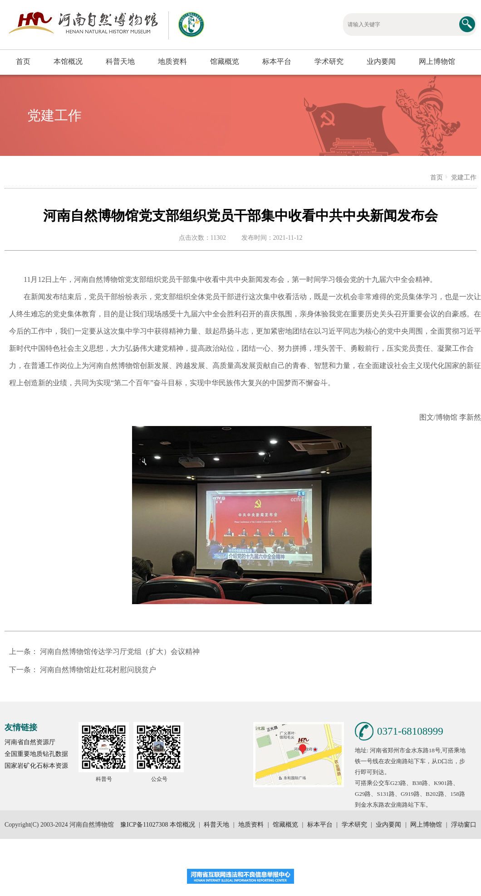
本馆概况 (68, 61)
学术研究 (329, 61)
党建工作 (463, 177)
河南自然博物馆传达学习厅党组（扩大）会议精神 (120, 651)
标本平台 (276, 61)
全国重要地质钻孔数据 (36, 754)
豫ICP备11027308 (144, 824)
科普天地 (120, 61)
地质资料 (172, 61)
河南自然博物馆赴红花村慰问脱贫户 (98, 669)
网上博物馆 (437, 61)
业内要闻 (381, 61)
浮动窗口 (463, 824)
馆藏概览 (224, 61)
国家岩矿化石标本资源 (36, 765)
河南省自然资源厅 (30, 742)
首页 (23, 61)
